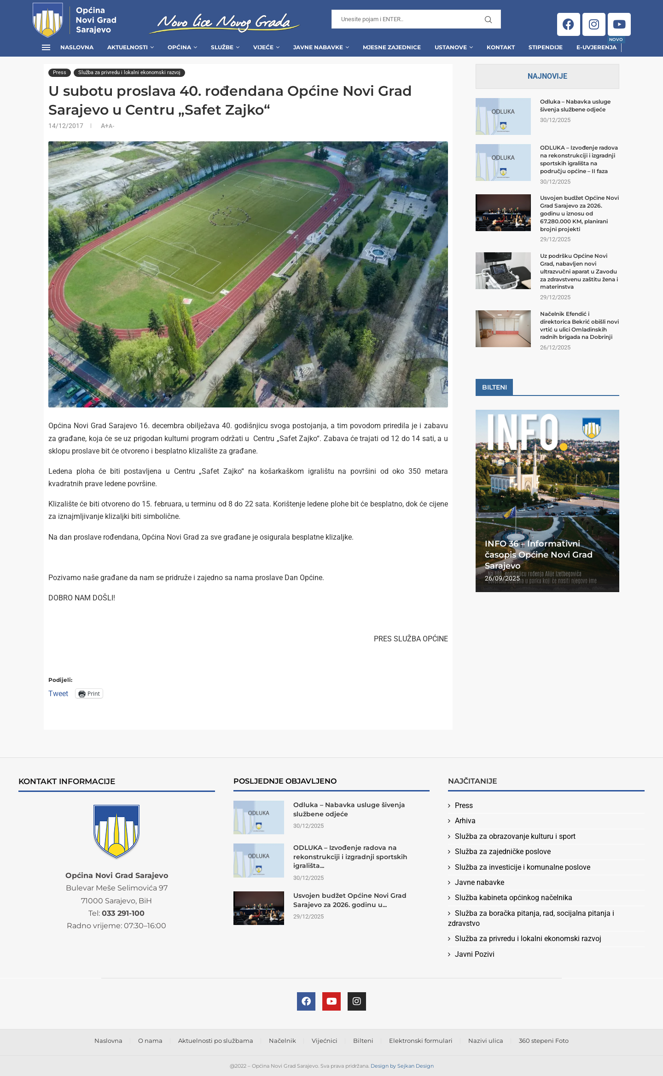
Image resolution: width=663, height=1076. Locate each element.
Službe (222, 47)
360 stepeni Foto (544, 1040)
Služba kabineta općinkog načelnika (513, 897)
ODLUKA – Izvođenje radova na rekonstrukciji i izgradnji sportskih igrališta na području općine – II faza (579, 159)
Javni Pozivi (474, 954)
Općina (179, 47)
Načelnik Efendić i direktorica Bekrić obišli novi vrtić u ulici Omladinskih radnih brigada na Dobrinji (579, 325)
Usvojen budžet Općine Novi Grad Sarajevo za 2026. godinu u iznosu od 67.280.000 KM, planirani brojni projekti (579, 213)
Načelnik (282, 1040)
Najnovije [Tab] (547, 76)
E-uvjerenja (596, 44)
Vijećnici (324, 1040)
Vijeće (263, 47)
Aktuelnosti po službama (215, 1040)
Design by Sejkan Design (402, 1066)
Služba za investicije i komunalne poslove (522, 867)
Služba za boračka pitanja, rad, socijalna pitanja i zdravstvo (531, 918)
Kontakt (501, 47)
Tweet (58, 693)
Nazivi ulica (485, 1040)
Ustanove (451, 47)
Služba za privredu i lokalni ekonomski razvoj (528, 938)
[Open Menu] (46, 47)
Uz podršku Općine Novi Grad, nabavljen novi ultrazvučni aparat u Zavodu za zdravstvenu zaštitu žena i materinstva (579, 271)
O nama (150, 1040)
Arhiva (465, 820)
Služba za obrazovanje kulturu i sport (515, 836)
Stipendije (546, 47)
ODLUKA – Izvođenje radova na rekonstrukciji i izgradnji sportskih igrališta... (350, 856)
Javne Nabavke (318, 47)
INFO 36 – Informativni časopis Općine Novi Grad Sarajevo (539, 555)
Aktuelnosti (127, 47)
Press (464, 805)
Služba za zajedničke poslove (503, 851)
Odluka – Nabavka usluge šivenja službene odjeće (575, 105)
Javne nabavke (479, 882)
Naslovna (76, 47)
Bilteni (363, 1040)
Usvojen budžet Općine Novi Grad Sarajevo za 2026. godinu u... (350, 900)
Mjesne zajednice (392, 47)
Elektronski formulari (421, 1040)
